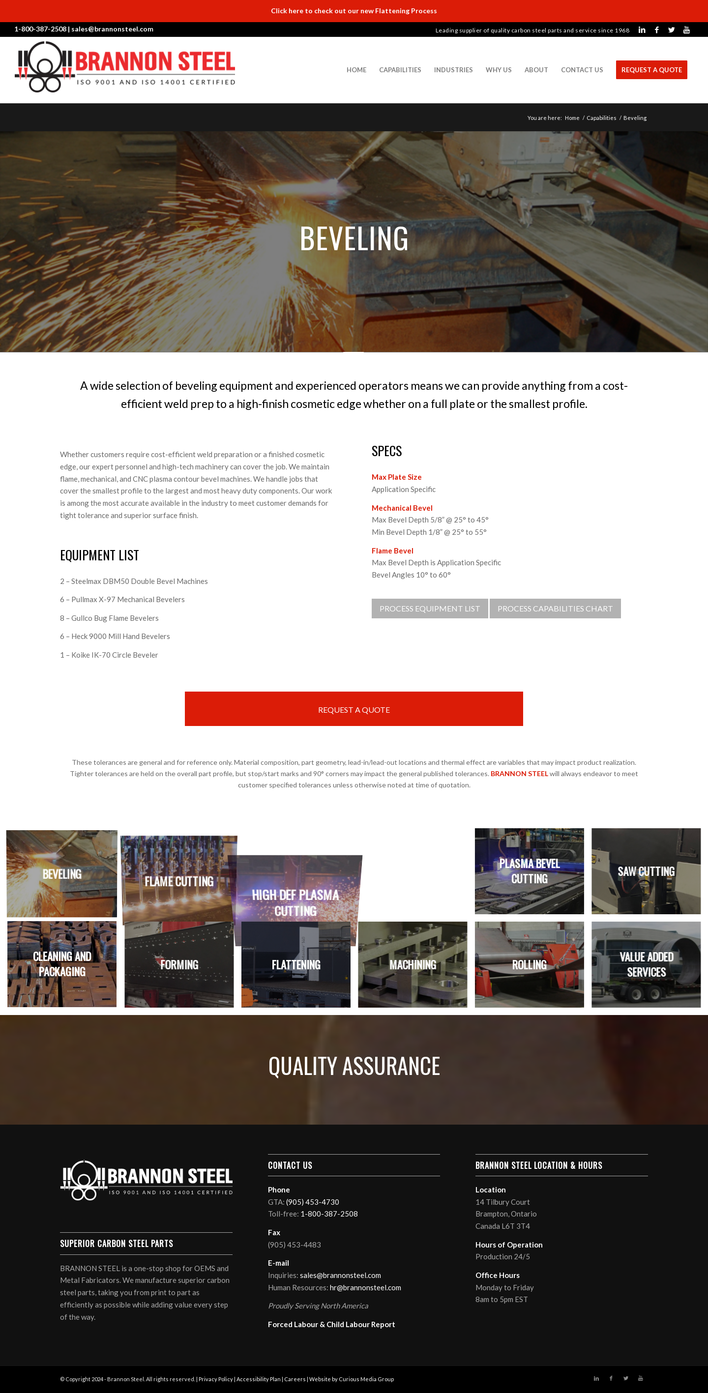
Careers (295, 1379)
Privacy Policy (216, 1379)
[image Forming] (182, 968)
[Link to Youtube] (686, 29)
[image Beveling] (65, 875)
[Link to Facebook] (656, 29)
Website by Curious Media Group (351, 1379)
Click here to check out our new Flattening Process (354, 10)
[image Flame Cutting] (182, 875)
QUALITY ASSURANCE (354, 1064)
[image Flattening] (299, 968)
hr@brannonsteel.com (365, 1287)
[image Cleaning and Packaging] (65, 968)
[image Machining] (416, 968)
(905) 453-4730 (312, 1201)
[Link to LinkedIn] (642, 29)
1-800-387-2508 (40, 29)
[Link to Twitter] (671, 29)
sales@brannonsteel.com (112, 29)
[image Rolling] (532, 968)
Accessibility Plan (258, 1379)
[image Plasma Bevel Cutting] (532, 875)
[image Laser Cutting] (416, 875)
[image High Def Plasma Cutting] (299, 875)
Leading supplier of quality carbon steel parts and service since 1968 (533, 30)
